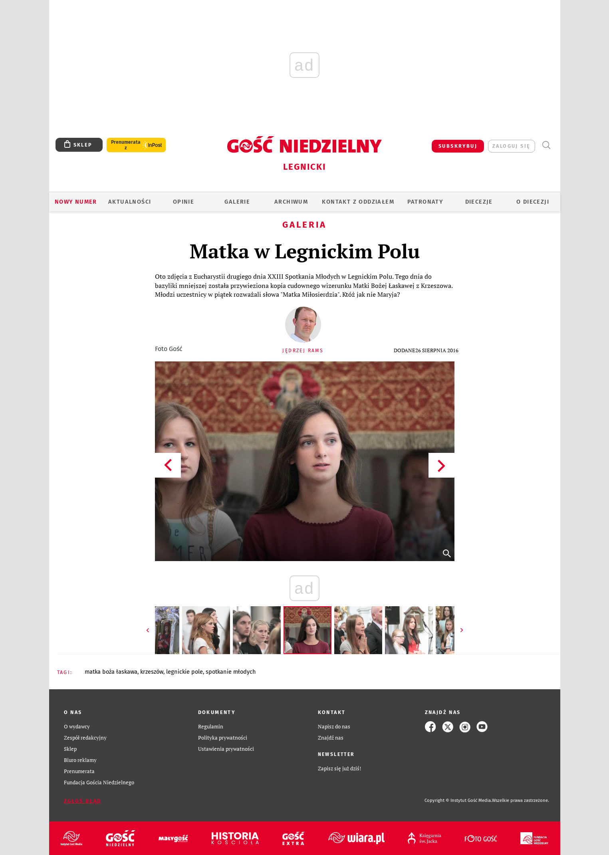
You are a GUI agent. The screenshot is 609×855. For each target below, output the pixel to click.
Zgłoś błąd (82, 801)
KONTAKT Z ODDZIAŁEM (358, 201)
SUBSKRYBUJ (457, 146)
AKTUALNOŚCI (129, 201)
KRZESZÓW (151, 671)
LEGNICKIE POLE (184, 671)
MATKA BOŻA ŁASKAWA (111, 671)
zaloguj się (511, 146)
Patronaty (425, 201)
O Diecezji (532, 201)
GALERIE (237, 201)
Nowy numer (76, 201)
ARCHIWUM (291, 201)
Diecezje (479, 201)
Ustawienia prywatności (226, 749)
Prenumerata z (126, 145)
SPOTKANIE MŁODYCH (231, 671)
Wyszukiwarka (546, 145)
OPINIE (183, 201)
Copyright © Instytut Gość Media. (458, 800)
